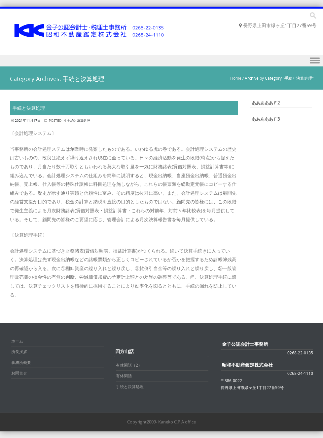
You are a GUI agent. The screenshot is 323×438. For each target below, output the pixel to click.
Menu (161, 60)
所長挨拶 (19, 351)
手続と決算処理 (29, 108)
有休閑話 (124, 375)
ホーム (17, 340)
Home (235, 78)
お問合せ (19, 373)
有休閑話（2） (129, 365)
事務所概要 (21, 362)
